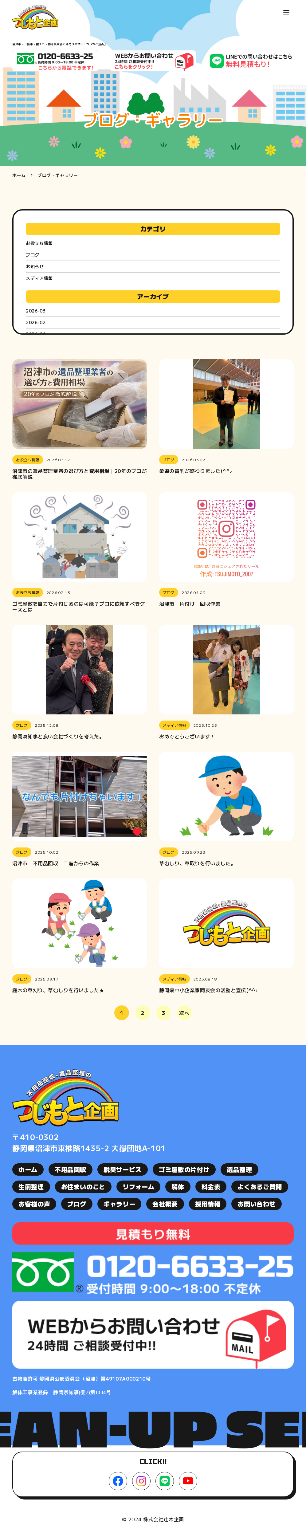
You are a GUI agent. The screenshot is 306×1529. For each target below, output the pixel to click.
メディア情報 (39, 278)
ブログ (32, 255)
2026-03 (35, 311)
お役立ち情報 (39, 243)
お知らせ (35, 266)
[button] (286, 12)
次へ (184, 1012)
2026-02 (35, 322)
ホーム (19, 175)
